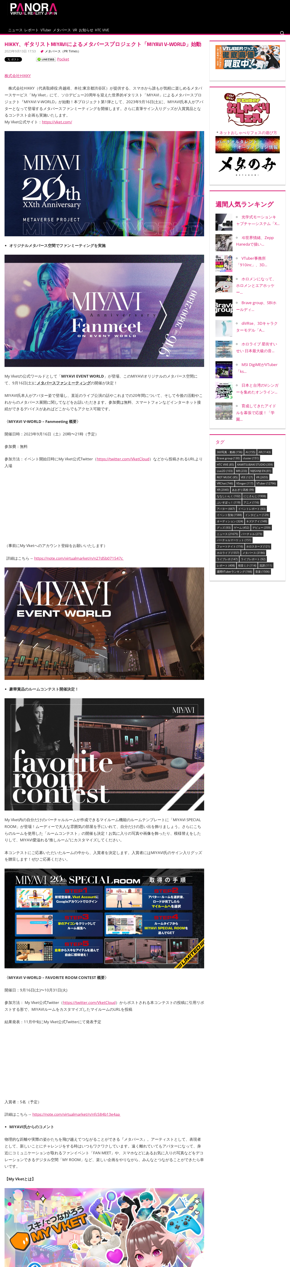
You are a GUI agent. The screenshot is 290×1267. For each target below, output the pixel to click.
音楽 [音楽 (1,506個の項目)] (262, 576)
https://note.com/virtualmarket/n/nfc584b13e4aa (76, 1119)
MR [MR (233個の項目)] (241, 475)
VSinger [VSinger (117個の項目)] (244, 488)
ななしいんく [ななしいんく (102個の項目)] (228, 501)
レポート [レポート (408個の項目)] (226, 570)
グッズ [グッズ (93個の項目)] (224, 532)
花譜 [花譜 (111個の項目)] (265, 570)
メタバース (86, 32)
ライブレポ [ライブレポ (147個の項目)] (227, 564)
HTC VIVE (147, 32)
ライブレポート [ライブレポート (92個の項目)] (253, 564)
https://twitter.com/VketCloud (123, 463)
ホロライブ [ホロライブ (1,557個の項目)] (228, 557)
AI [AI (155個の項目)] (250, 457)
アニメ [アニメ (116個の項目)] (251, 507)
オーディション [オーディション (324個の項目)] (230, 526)
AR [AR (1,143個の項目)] (265, 457)
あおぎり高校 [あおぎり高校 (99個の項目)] (243, 494)
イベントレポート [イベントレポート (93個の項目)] (252, 513)
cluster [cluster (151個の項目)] (251, 463)
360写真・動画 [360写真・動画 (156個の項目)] (229, 457)
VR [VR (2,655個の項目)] (262, 482)
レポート (42, 32)
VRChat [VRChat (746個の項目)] (225, 488)
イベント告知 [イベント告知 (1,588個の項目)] (229, 520)
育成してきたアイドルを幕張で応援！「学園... (256, 417)
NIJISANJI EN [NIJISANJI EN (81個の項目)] (260, 475)
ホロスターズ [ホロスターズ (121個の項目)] (258, 551)
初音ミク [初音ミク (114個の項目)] (247, 570)
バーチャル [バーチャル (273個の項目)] (251, 538)
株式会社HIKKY (18, 80)
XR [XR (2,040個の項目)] (223, 494)
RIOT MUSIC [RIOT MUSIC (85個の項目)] (227, 482)
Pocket (63, 63)
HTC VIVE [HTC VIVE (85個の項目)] (225, 469)
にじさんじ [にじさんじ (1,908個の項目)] (255, 501)
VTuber (63, 32)
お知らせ (124, 32)
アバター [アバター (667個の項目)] (226, 513)
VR (106, 32)
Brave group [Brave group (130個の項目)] (228, 463)
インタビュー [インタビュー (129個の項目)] (257, 520)
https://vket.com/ (57, 126)
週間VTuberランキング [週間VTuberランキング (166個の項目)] (234, 576)
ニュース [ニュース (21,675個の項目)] (227, 538)
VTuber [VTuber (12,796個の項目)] (266, 488)
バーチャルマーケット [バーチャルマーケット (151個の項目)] (234, 545)
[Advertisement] (200, 12)
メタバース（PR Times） (63, 56)
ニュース (19, 32)
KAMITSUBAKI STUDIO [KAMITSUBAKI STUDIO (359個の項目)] (255, 469)
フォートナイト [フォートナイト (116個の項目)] (230, 551)
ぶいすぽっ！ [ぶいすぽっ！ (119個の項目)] (228, 507)
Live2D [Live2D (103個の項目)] (225, 475)
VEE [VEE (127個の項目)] (247, 482)
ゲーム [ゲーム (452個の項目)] (241, 532)
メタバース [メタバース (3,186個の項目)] (253, 557)
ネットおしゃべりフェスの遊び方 (248, 137)
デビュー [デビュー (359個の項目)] (261, 532)
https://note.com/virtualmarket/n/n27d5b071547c (79, 562)
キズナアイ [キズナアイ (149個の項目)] (256, 526)
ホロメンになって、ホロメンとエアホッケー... (256, 290)
